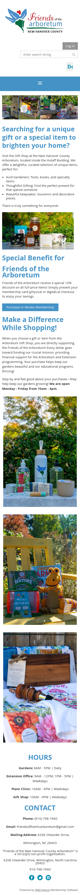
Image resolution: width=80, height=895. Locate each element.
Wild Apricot (42, 890)
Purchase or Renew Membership (30, 307)
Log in (70, 46)
